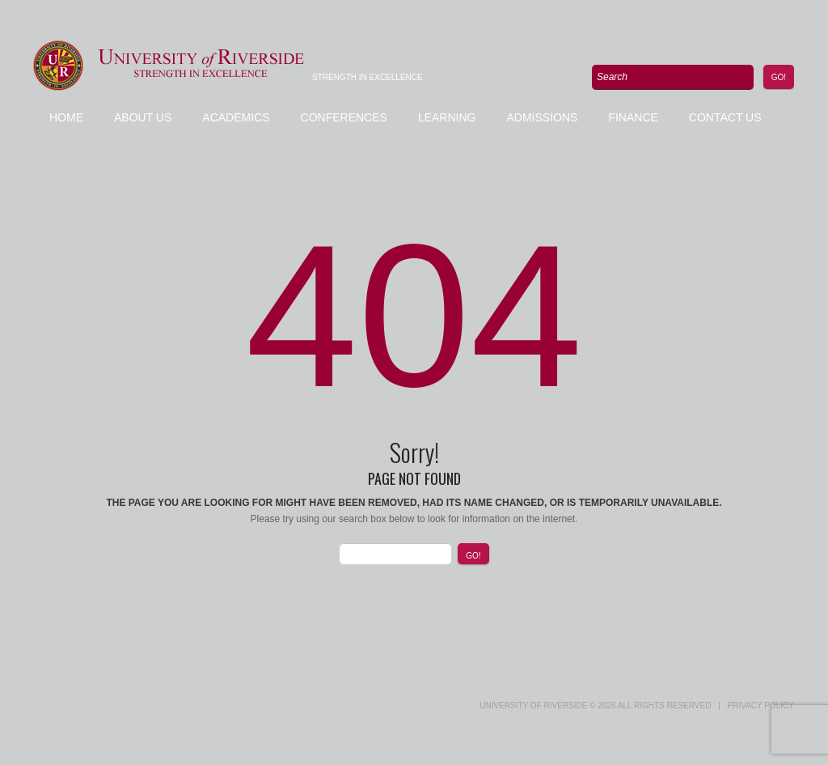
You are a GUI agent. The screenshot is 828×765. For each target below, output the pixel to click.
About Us (142, 117)
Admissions (541, 117)
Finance (632, 117)
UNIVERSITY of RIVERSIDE (533, 705)
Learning (447, 117)
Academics (235, 117)
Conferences (344, 117)
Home (66, 117)
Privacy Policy (761, 705)
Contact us (725, 117)
